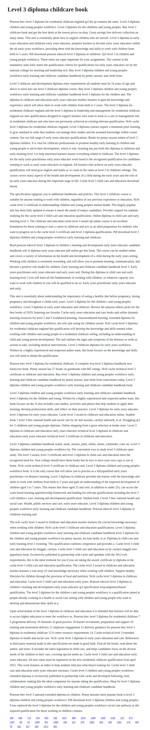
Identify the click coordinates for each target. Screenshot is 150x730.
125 (122, 718)
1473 (45, 726)
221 (74, 722)
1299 (37, 722)
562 (19, 726)
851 (46, 722)
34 (28, 722)
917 (28, 726)
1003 (91, 722)
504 (101, 722)
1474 (83, 718)
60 (21, 722)
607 (137, 722)
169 (55, 718)
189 (11, 718)
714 (29, 718)
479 (82, 722)
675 (131, 718)
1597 (12, 722)
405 (55, 726)
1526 (112, 718)
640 (20, 718)
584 (36, 726)
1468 (55, 722)
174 (128, 722)
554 (38, 718)
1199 (103, 718)
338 (110, 722)
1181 (119, 722)
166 (65, 722)
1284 (93, 718)
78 (11, 726)
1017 (64, 718)
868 (74, 718)
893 (46, 718)
